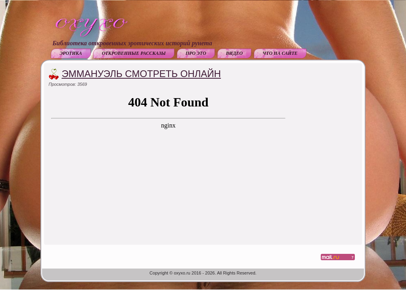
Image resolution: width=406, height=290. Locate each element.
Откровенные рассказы (134, 53)
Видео (234, 53)
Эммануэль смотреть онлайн (141, 73)
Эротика (70, 53)
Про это (196, 53)
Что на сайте (280, 53)
